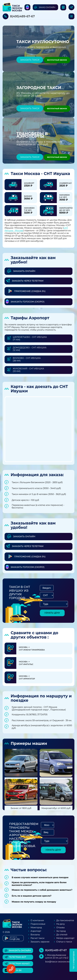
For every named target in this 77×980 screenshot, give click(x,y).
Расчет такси (37, 938)
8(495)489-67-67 (22, 16)
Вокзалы (35, 934)
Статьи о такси (64, 941)
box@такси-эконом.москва (59, 961)
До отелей (61, 934)
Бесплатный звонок (57, 60)
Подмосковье (38, 924)
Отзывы (60, 927)
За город (61, 931)
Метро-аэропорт (65, 938)
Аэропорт (36, 931)
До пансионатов (65, 920)
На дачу (60, 924)
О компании (37, 920)
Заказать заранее (40, 941)
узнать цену (52, 613)
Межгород (36, 927)
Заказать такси (29, 60)
